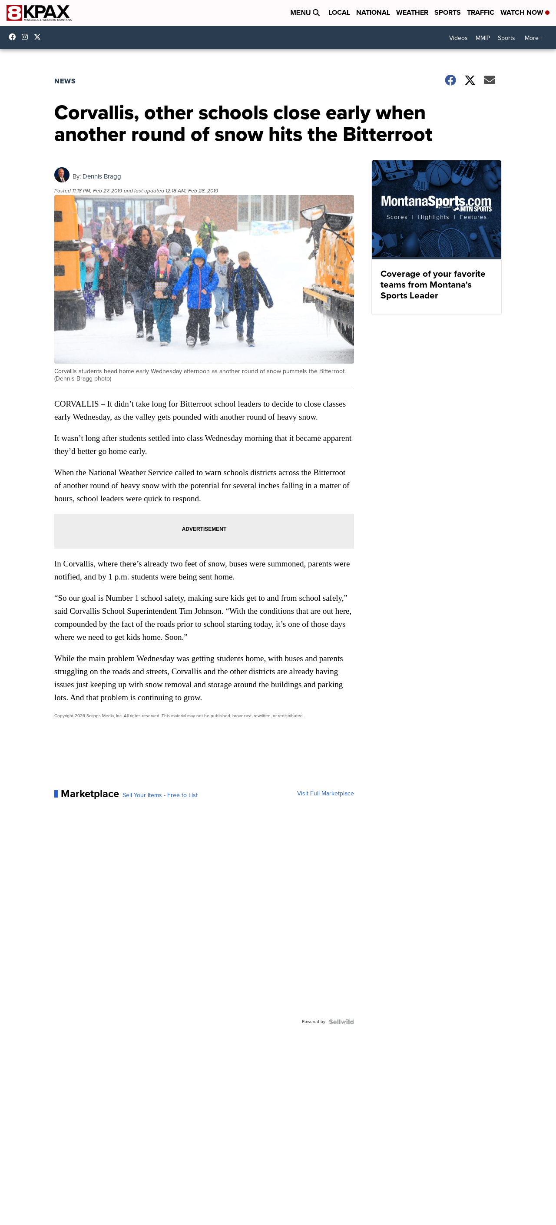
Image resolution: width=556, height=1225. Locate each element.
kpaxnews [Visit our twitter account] (39, 36)
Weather (412, 12)
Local (339, 12)
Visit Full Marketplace (325, 794)
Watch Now (524, 12)
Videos (458, 38)
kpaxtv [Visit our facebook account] (14, 36)
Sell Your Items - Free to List (160, 795)
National (373, 12)
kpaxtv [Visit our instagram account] (27, 36)
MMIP (483, 38)
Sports (447, 12)
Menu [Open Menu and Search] (305, 13)
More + (534, 38)
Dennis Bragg (102, 176)
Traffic (480, 12)
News (65, 81)
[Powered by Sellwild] (341, 1022)
